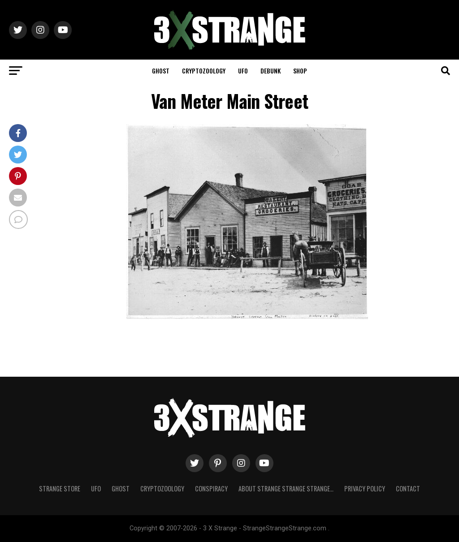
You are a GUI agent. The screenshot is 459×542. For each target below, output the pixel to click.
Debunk (270, 70)
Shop (300, 70)
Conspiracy (211, 488)
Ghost (160, 70)
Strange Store (59, 488)
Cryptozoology (203, 70)
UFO (243, 70)
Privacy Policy (364, 488)
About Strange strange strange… (285, 488)
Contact (408, 488)
